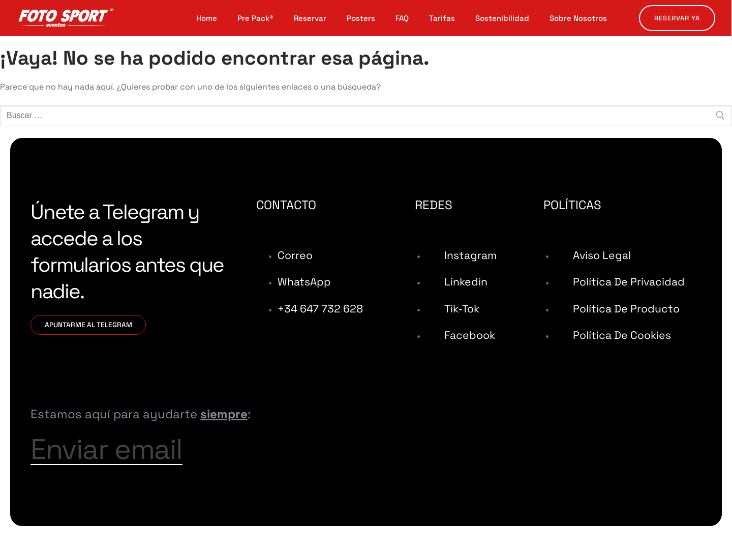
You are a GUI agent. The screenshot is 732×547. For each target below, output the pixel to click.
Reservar (310, 18)
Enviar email (119, 456)
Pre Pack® (255, 18)
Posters (361, 18)
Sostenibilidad (502, 18)
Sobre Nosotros (578, 18)
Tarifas (442, 18)
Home (206, 18)
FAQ (402, 18)
